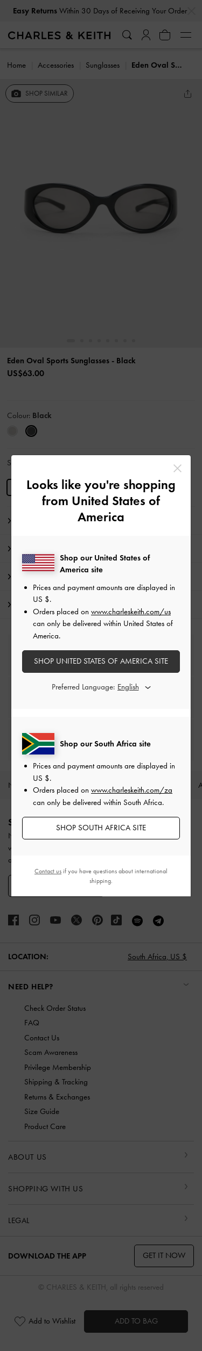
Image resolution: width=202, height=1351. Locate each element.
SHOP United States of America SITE (101, 661)
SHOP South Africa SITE (101, 827)
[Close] (177, 468)
